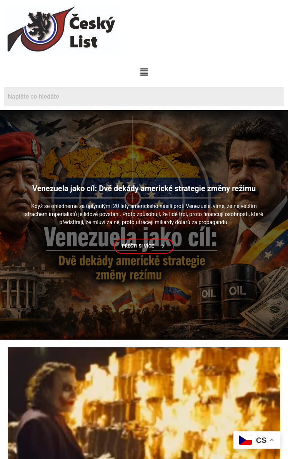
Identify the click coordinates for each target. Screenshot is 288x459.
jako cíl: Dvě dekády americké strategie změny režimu (144, 188)
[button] (143, 72)
